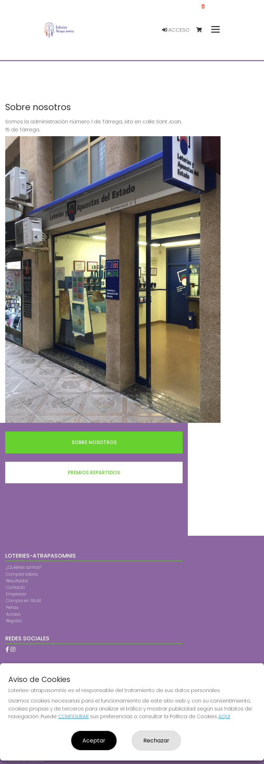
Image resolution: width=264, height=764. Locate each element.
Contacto (15, 587)
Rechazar (156, 741)
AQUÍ (224, 716)
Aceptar (93, 741)
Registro (14, 621)
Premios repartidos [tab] (94, 472)
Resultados (17, 581)
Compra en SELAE (23, 600)
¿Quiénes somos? (23, 567)
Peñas (12, 607)
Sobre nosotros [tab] (94, 442)
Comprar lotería (22, 574)
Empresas (16, 594)
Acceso (176, 29)
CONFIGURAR (73, 716)
